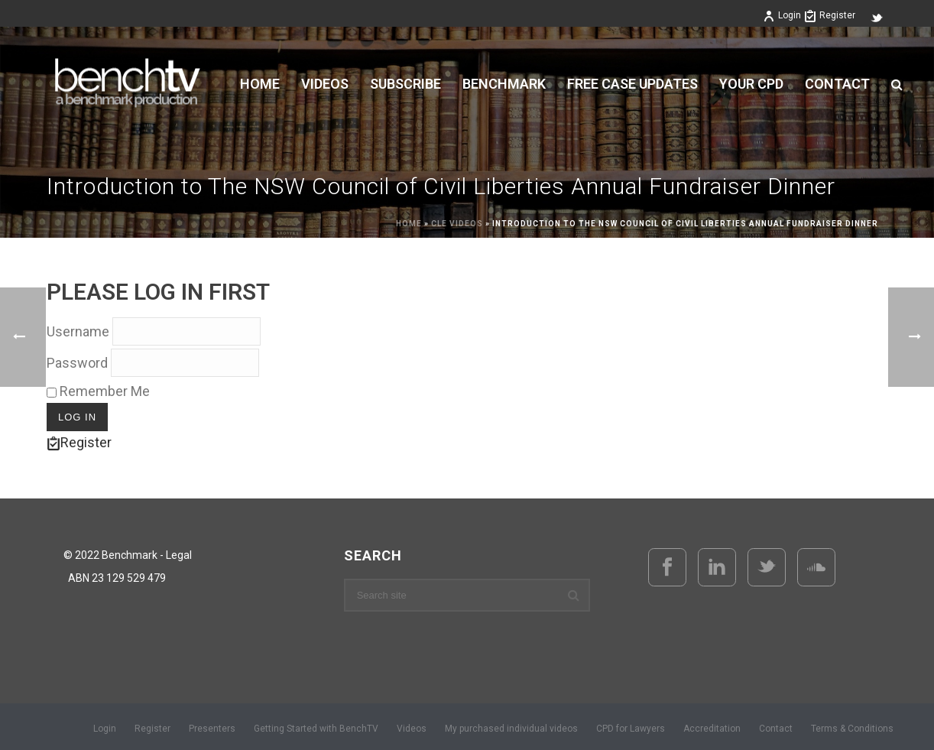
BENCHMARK (504, 84)
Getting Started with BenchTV (316, 728)
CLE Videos (457, 223)
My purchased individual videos (511, 728)
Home (260, 84)
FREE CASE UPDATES (632, 84)
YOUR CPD (751, 84)
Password (77, 363)
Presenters (212, 728)
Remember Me (98, 391)
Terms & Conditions (852, 728)
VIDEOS (325, 84)
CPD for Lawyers (630, 728)
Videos (411, 728)
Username (78, 331)
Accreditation (712, 728)
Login (782, 15)
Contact (837, 84)
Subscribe (405, 84)
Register (829, 15)
